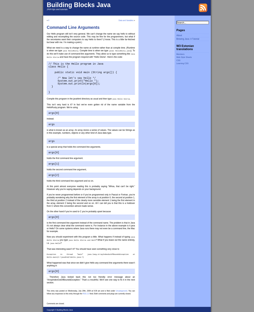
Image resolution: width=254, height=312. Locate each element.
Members (180, 54)
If (48, 20)
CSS (178, 60)
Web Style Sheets (184, 57)
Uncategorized (121, 290)
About (179, 35)
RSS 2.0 (86, 292)
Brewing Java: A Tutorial (187, 39)
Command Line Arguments (73, 27)
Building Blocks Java (79, 4)
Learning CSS (182, 63)
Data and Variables (126, 20)
